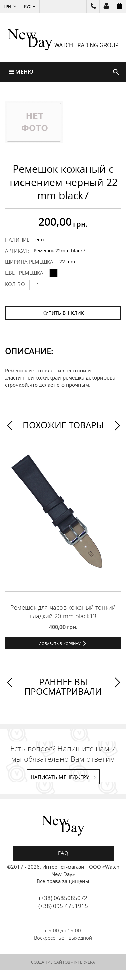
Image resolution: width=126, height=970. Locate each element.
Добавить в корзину (60, 643)
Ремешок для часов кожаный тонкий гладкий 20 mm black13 (63, 611)
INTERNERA (84, 962)
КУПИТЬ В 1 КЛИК (63, 313)
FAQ (63, 853)
